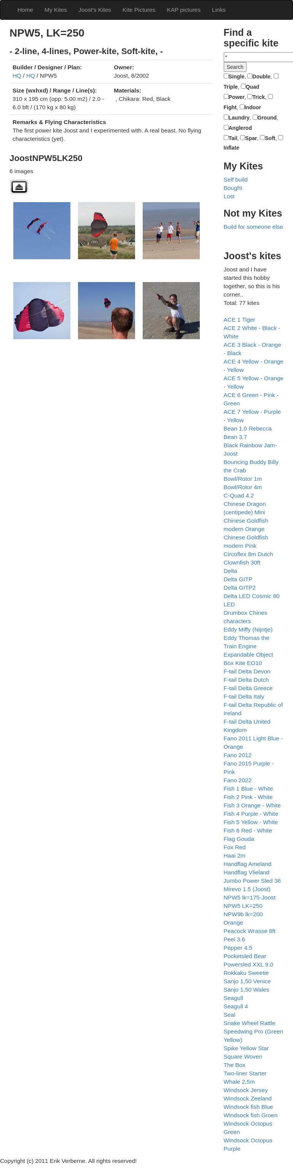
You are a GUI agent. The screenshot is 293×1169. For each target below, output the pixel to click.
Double (261, 76)
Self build (236, 179)
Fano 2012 (238, 755)
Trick (258, 97)
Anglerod (240, 128)
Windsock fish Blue (248, 1107)
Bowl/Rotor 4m (243, 487)
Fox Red (235, 847)
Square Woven (243, 1056)
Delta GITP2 (240, 587)
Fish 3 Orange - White (252, 805)
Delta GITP (238, 579)
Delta (230, 571)
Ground (267, 118)
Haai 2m (234, 855)
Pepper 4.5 (238, 947)
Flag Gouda (239, 839)
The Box (234, 1065)
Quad (253, 87)
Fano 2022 (238, 780)
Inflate (231, 148)
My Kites (56, 9)
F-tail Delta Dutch (246, 679)
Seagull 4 (236, 1006)
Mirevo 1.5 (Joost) (247, 889)
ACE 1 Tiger (239, 319)
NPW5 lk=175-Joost (249, 897)
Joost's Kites (94, 9)
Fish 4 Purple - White (251, 813)
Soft (270, 138)
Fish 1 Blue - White (248, 788)
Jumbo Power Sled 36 (252, 880)
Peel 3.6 (234, 939)
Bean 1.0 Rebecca (248, 428)
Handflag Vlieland (247, 872)
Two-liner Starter (245, 1073)
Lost (229, 196)
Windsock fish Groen (251, 1115)
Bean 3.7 (235, 437)
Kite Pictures (139, 9)
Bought (233, 188)
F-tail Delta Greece (248, 688)
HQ (17, 75)
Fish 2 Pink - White (248, 797)
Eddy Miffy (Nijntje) (248, 629)
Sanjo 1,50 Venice (247, 981)
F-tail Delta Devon (247, 671)
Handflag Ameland (248, 864)
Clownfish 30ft (242, 562)
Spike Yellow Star (246, 1048)
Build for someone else (253, 226)
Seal (230, 1014)
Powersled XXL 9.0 (248, 964)
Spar (251, 138)
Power (237, 97)
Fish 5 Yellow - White (251, 822)
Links (219, 9)
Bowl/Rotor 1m (243, 478)
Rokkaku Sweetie (246, 973)
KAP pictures (184, 9)
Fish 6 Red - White (248, 830)
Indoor (253, 107)
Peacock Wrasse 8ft (250, 931)
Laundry (239, 118)
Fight (230, 107)
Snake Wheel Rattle (249, 1023)
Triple (231, 87)
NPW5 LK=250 (243, 906)
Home (25, 9)
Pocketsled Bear (245, 956)
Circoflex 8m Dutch (248, 554)
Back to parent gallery (19, 186)
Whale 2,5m (239, 1081)
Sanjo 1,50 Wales (246, 989)
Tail (233, 138)
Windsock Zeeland (248, 1098)
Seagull (233, 998)
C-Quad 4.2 (239, 495)
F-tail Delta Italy (244, 696)
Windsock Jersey (246, 1090)
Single (237, 76)
